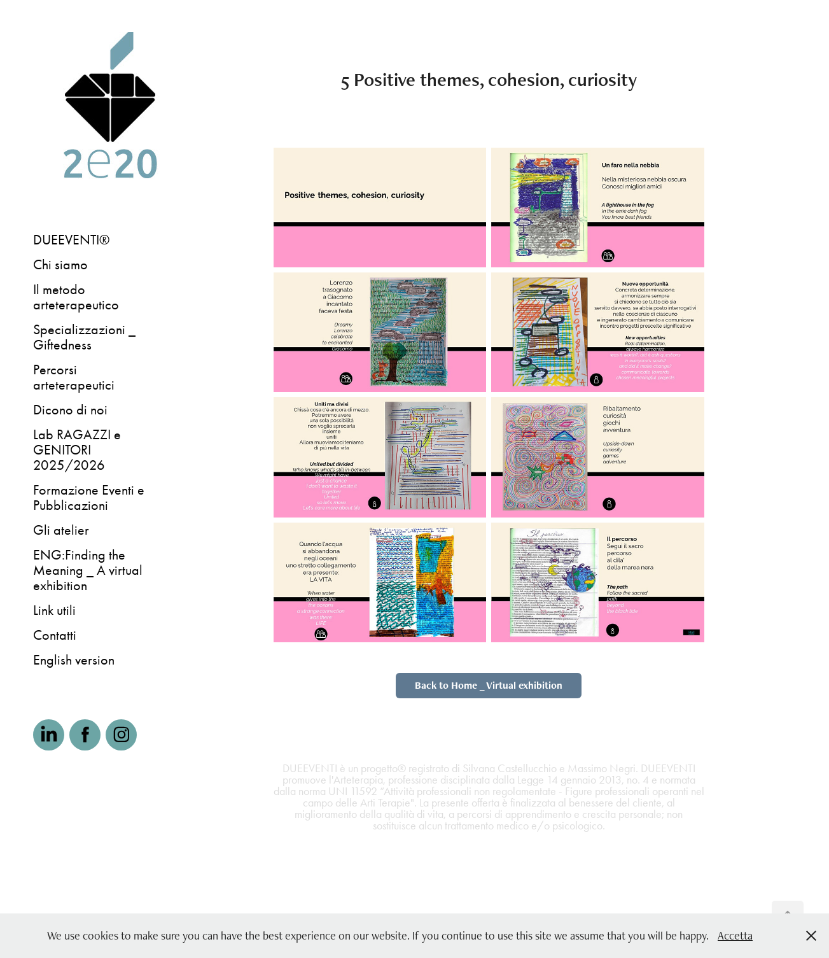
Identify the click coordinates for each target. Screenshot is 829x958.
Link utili (54, 610)
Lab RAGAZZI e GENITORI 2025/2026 (77, 450)
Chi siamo (60, 265)
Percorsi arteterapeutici (74, 377)
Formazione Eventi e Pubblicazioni (88, 498)
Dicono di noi (70, 410)
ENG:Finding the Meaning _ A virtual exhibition (88, 570)
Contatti (54, 635)
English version (74, 660)
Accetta (735, 935)
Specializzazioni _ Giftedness (84, 337)
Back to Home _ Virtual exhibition (488, 685)
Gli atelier (61, 530)
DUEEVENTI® (71, 240)
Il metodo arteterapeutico (76, 297)
